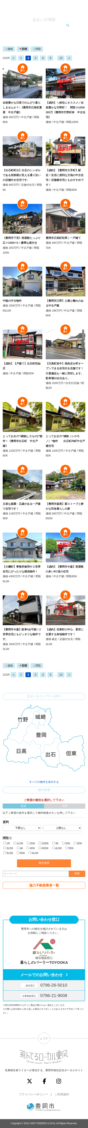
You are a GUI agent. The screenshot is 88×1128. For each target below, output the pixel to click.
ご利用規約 (62, 1094)
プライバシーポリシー (33, 1094)
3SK (67, 843)
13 (61, 58)
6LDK (35, 853)
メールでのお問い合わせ (41, 975)
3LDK (10, 848)
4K (21, 848)
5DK (71, 848)
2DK (32, 843)
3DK (79, 843)
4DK (32, 848)
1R (8, 843)
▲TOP (44, 1038)
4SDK (45, 848)
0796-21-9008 (44, 995)
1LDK (20, 843)
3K (56, 843)
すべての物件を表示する (44, 781)
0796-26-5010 (44, 985)
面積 (23, 48)
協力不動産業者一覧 (44, 885)
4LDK (58, 848)
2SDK (45, 843)
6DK (22, 853)
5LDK (10, 853)
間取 (37, 48)
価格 (9, 48)
